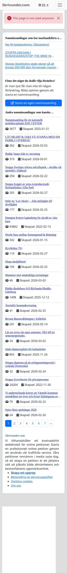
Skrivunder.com (16, 4)
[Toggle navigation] (60, 5)
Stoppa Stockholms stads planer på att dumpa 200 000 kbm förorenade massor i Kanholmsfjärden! (31, 67)
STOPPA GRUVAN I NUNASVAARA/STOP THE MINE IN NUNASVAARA (28, 56)
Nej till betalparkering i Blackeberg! (27, 44)
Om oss (16, 486)
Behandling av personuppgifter (32, 477)
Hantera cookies (22, 481)
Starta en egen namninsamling (33, 103)
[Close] (58, 18)
